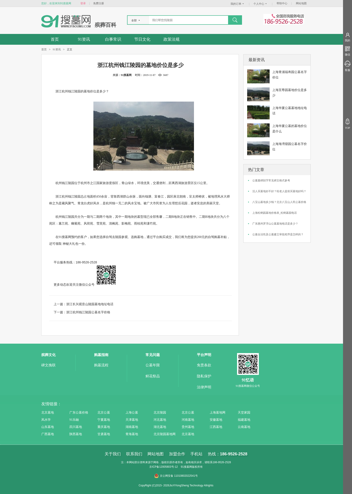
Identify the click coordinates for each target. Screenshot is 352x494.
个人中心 (260, 3)
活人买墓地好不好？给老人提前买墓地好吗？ (279, 191)
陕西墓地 (75, 434)
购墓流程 (101, 365)
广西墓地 (47, 434)
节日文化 (142, 39)
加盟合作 (177, 454)
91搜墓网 (126, 75)
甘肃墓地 (103, 434)
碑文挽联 (48, 365)
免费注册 (98, 3)
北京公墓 (103, 412)
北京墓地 (47, 412)
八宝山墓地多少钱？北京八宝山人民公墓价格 (279, 202)
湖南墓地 (131, 427)
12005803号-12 (168, 466)
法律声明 (204, 387)
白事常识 (113, 39)
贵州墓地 (188, 427)
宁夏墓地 (103, 419)
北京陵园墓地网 (165, 434)
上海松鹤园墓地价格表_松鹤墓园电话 (274, 212)
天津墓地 (131, 419)
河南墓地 (188, 419)
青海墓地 (131, 434)
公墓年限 (152, 365)
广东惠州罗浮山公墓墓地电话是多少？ (275, 223)
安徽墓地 (216, 419)
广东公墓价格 (78, 412)
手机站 (196, 454)
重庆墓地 (103, 427)
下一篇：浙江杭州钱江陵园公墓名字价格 (82, 312)
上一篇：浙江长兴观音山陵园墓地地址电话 (83, 304)
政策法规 (171, 39)
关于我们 (113, 454)
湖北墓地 (160, 427)
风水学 (46, 419)
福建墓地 (244, 419)
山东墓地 (47, 427)
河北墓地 (160, 419)
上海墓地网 (217, 412)
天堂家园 (244, 412)
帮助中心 (282, 3)
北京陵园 (160, 412)
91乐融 (74, 419)
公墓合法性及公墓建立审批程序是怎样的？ (278, 234)
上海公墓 (131, 412)
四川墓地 (75, 427)
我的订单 (238, 3)
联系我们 (134, 454)
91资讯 (84, 39)
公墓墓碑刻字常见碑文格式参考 (271, 180)
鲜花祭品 (152, 376)
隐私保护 (204, 376)
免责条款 (204, 365)
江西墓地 (216, 427)
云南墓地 (244, 427)
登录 (83, 3)
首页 (55, 39)
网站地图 (301, 3)
